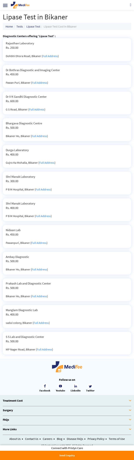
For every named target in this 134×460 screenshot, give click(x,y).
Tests (19, 26)
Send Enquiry (67, 455)
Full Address (50, 56)
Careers (47, 439)
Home (9, 26)
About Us (15, 439)
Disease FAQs (75, 439)
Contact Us (31, 439)
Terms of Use (117, 439)
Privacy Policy (96, 439)
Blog (59, 439)
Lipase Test (33, 26)
